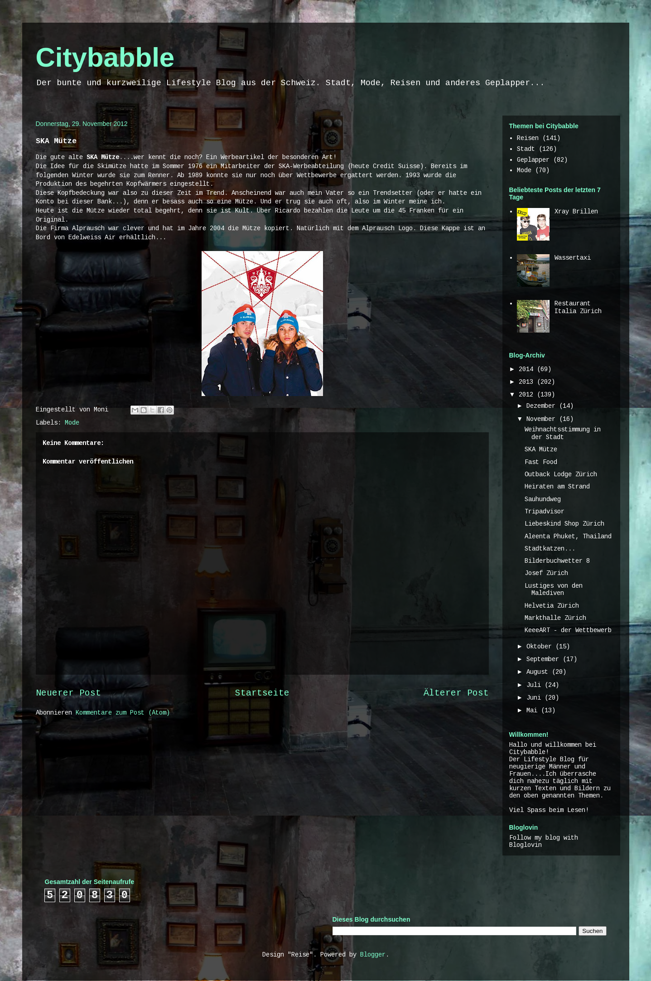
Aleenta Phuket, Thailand (568, 536)
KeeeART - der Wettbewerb (568, 630)
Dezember (542, 406)
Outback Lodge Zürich (561, 474)
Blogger (373, 954)
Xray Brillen (576, 211)
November (542, 419)
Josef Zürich (546, 573)
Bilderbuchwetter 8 (557, 561)
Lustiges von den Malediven (554, 589)
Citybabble (105, 57)
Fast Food (541, 462)
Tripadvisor (544, 511)
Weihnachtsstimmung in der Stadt (563, 433)
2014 (528, 369)
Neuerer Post (68, 693)
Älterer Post (456, 693)
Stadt (526, 149)
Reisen (528, 138)
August (539, 672)
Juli (535, 685)
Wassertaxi (573, 257)
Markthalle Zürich (555, 618)
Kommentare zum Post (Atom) (123, 712)
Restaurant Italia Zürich (578, 307)
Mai (533, 710)
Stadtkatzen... (550, 548)
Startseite (262, 693)
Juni (535, 697)
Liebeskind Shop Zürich (564, 523)
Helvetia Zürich (552, 605)
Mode (72, 422)
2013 (528, 382)
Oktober (540, 646)
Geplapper (533, 160)
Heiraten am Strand (557, 486)
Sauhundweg (543, 499)
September (544, 659)
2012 (528, 394)
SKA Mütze (541, 449)
